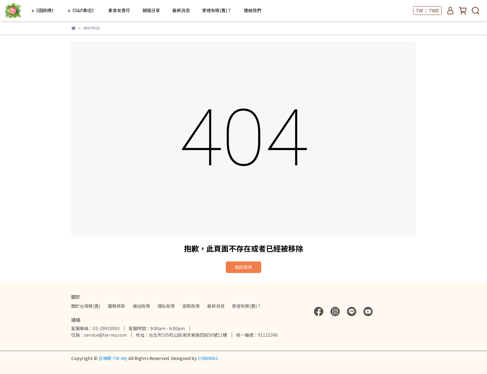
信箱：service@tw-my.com (99, 335)
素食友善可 (119, 10)
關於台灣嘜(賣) (85, 306)
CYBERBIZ (208, 358)
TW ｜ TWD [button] (427, 10)
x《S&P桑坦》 (82, 10)
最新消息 (181, 10)
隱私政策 (166, 306)
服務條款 (116, 306)
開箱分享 (151, 10)
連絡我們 (252, 10)
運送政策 (141, 306)
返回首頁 (243, 267)
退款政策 (191, 306)
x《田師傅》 (44, 10)
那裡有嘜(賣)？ (216, 10)
